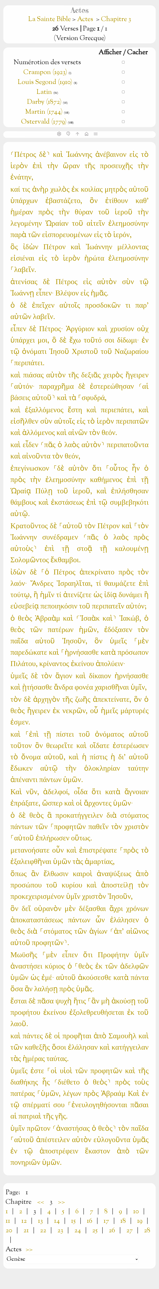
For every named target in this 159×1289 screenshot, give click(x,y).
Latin (44, 92)
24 (77, 1230)
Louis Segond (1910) (45, 82)
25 (95, 1230)
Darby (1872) (44, 102)
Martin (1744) (44, 112)
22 (43, 1230)
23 (60, 1230)
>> (61, 1202)
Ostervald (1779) (43, 122)
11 (8, 1221)
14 (57, 1221)
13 (40, 1221)
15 (73, 1221)
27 (129, 1230)
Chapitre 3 (116, 19)
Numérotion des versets (47, 62)
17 (106, 1221)
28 (147, 1230)
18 (123, 1221)
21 (26, 1230)
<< (40, 1202)
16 (89, 1221)
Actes (85, 19)
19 (139, 1221)
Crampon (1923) (45, 72)
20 (9, 1230)
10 (136, 1211)
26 (112, 1230)
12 (24, 1221)
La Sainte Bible (50, 19)
